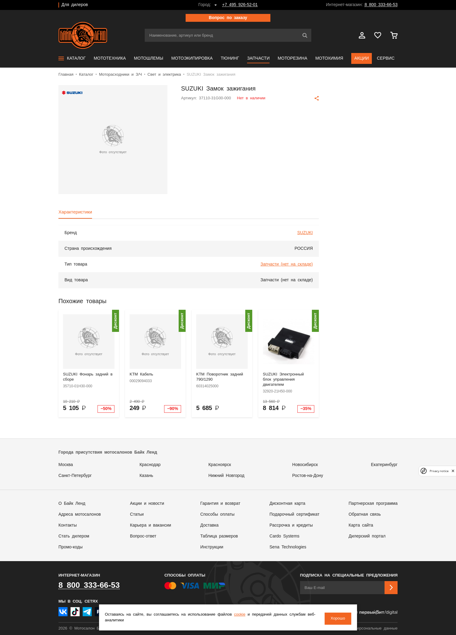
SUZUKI (305, 233)
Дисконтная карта (287, 503)
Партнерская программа (373, 503)
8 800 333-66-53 (381, 5)
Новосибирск (305, 465)
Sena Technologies (287, 547)
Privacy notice (439, 471)
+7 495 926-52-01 (240, 5)
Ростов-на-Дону (307, 476)
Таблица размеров (219, 536)
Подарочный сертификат (294, 514)
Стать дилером (73, 536)
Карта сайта (361, 525)
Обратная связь (365, 514)
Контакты (67, 525)
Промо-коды (70, 547)
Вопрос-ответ (143, 536)
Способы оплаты (217, 514)
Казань (146, 476)
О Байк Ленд (71, 503)
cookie (266, 615)
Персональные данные (376, 628)
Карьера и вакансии (150, 525)
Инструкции (211, 547)
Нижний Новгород (226, 476)
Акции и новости (147, 503)
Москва (65, 465)
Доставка (209, 525)
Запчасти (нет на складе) (286, 264)
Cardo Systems (284, 536)
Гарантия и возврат (220, 503)
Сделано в (366, 612)
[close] (453, 471)
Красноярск (219, 465)
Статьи (137, 514)
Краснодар (150, 465)
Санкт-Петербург (75, 476)
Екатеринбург (384, 465)
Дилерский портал (367, 536)
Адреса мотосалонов (79, 514)
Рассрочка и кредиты (291, 525)
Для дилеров (74, 5)
